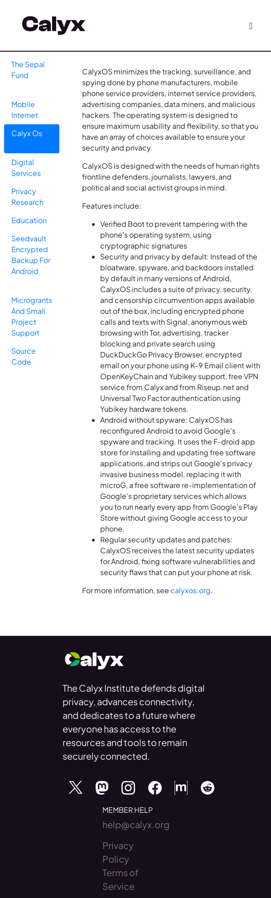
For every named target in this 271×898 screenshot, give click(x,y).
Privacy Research (27, 196)
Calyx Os (26, 133)
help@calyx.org (135, 824)
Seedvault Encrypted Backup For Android (30, 255)
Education (29, 220)
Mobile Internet (24, 109)
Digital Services (26, 167)
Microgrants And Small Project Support (31, 316)
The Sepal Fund (28, 69)
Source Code (23, 356)
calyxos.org (190, 590)
